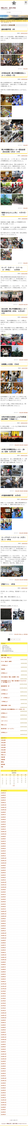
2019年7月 (3, 945)
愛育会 (2, 762)
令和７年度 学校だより (6, 657)
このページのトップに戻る (14, 1120)
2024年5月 (3, 819)
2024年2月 (3, 826)
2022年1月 (3, 880)
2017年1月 (3, 1010)
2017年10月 (3, 988)
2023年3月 (3, 851)
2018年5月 (3, 971)
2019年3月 (3, 947)
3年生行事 (3, 745)
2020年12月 (3, 911)
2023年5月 (3, 846)
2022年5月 (3, 870)
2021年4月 (3, 901)
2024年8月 (3, 812)
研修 (2, 766)
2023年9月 (3, 836)
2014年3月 (3, 1073)
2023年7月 (3, 841)
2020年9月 (3, 918)
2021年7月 (3, 894)
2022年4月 (3, 872)
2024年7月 (3, 814)
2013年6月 (3, 1088)
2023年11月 (3, 831)
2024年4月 (3, 822)
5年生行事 (25, 68)
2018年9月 (3, 962)
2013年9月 (3, 1083)
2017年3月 (3, 1005)
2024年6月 (3, 817)
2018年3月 (3, 976)
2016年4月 (3, 1029)
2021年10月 (3, 887)
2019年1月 (3, 952)
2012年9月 (3, 1107)
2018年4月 (3, 974)
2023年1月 (3, 855)
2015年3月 (3, 1051)
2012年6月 (3, 1109)
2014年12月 (3, 1054)
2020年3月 (3, 925)
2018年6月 (3, 969)
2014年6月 (3, 1066)
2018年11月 (3, 957)
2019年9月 (3, 940)
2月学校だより (4, 673)
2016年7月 (3, 1022)
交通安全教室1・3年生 (6, 705)
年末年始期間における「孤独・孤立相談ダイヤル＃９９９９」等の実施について (13, 681)
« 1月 (13, 785)
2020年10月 (3, 916)
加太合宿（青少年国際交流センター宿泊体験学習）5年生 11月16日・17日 (14, 311)
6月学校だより (4, 713)
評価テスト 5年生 (8, 584)
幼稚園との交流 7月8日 (10, 364)
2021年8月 (3, 892)
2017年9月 (3, 991)
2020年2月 (3, 928)
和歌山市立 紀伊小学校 (8, 8)
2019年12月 (3, 933)
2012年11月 (3, 1102)
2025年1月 (3, 802)
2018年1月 (3, 981)
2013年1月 (3, 1097)
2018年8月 (3, 964)
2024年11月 (3, 807)
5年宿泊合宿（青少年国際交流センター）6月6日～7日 (13, 709)
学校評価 (3, 669)
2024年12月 (3, 805)
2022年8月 (3, 865)
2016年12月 (3, 1013)
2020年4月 (3, 923)
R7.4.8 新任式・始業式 (6, 661)
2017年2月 (3, 1008)
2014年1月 (3, 1075)
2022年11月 (3, 860)
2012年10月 (3, 1104)
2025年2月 (3, 800)
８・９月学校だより (5, 697)
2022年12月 (3, 858)
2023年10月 (3, 834)
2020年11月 (3, 913)
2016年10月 (3, 1017)
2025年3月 (3, 797)
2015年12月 (3, 1034)
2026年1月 (3, 792)
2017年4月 (3, 1003)
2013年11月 (3, 1080)
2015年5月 (3, 1046)
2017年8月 (3, 993)
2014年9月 (3, 1061)
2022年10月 (3, 863)
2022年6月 (3, 867)
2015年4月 (3, 1049)
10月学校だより (4, 693)
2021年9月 (3, 889)
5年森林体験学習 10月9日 (11, 495)
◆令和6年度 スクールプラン (7, 728)
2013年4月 (3, 1090)
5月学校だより (4, 717)
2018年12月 (3, 954)
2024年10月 (3, 809)
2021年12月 (3, 882)
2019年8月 (3, 942)
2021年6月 (3, 896)
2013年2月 (3, 1095)
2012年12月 (3, 1100)
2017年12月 (3, 983)
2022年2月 (3, 877)
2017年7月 (3, 996)
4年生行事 (3, 747)
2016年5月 (3, 1027)
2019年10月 (3, 938)
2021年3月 (3, 904)
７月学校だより (4, 701)
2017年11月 (3, 986)
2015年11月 (3, 1037)
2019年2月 (3, 950)
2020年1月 (3, 930)
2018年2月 (3, 979)
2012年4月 (3, 1114)
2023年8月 (3, 838)
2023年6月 (3, 843)
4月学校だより (4, 732)
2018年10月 (3, 959)
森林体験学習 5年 (8, 29)
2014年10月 (3, 1058)
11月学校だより (4, 690)
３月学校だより (4, 665)
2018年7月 (3, 967)
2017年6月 (3, 998)
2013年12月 (3, 1078)
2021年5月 (3, 899)
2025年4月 (3, 795)
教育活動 (25, 412)
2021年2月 (3, 906)
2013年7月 (3, 1085)
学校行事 (25, 359)
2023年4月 (3, 848)
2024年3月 (3, 824)
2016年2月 (3, 1032)
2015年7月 (3, 1042)
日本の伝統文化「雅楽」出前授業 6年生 (10, 677)
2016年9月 (3, 1020)
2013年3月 (3, 1092)
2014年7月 (3, 1063)
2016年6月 (3, 1025)
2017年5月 (3, 1000)
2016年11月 (3, 1015)
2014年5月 (3, 1068)
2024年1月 (3, 829)
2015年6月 (3, 1044)
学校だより (21, 634)
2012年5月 (3, 1112)
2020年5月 (3, 921)
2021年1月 (3, 909)
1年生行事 (3, 740)
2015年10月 (3, 1039)
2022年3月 (3, 875)
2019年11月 (3, 935)
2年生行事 (21, 304)
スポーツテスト (4, 720)
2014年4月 (3, 1071)
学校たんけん (4, 724)
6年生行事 (21, 445)
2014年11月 (3, 1056)
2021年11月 (3, 884)
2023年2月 (3, 853)
